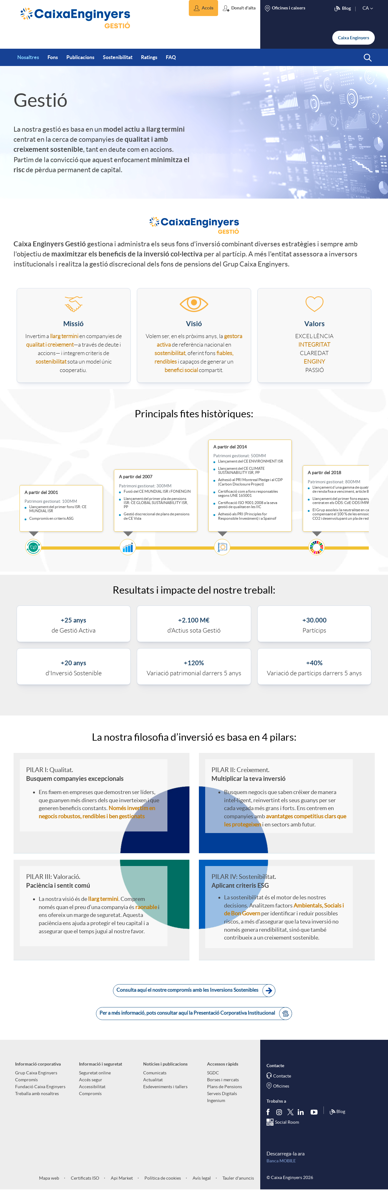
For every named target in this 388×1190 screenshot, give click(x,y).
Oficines (281, 1086)
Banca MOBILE (281, 1160)
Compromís (26, 1079)
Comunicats (154, 1072)
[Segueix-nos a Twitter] (290, 1111)
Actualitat (153, 1079)
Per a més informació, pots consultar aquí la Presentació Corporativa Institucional (195, 1013)
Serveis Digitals (222, 1093)
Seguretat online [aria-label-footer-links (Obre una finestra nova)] (95, 1072)
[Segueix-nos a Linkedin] (302, 1111)
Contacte (282, 1075)
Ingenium (216, 1100)
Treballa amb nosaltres (37, 1093)
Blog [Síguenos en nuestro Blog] (337, 1112)
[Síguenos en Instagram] (279, 1111)
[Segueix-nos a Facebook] (269, 1111)
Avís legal (201, 1178)
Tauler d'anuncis (238, 1178)
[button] (203, 8)
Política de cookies (162, 1178)
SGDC (213, 1072)
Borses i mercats (223, 1079)
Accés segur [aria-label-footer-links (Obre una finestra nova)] (90, 1079)
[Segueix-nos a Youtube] (315, 1111)
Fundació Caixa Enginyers (40, 1086)
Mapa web (49, 1178)
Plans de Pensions (224, 1086)
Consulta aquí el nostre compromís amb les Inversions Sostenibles (195, 990)
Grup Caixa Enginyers (36, 1072)
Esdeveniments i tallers (165, 1086)
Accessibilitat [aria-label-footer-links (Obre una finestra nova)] (92, 1086)
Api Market (121, 1178)
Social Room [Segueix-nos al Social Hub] (287, 1122)
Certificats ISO (84, 1178)
